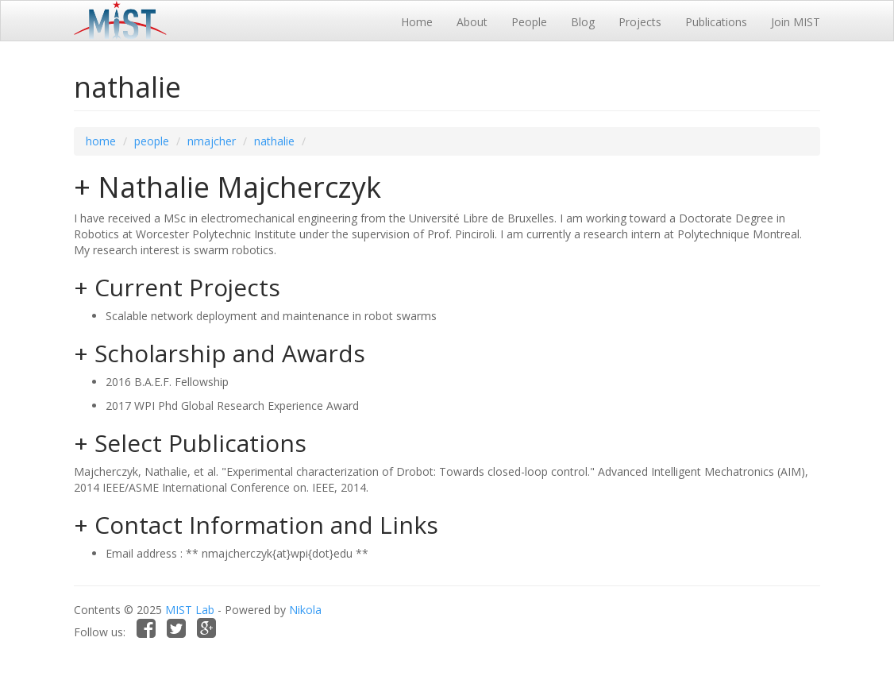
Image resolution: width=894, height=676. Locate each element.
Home (417, 21)
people (151, 141)
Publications (716, 21)
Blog (583, 21)
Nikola (305, 609)
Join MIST (795, 21)
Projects (639, 21)
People (529, 21)
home (101, 141)
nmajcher (211, 141)
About (472, 21)
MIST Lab (189, 609)
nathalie (274, 141)
